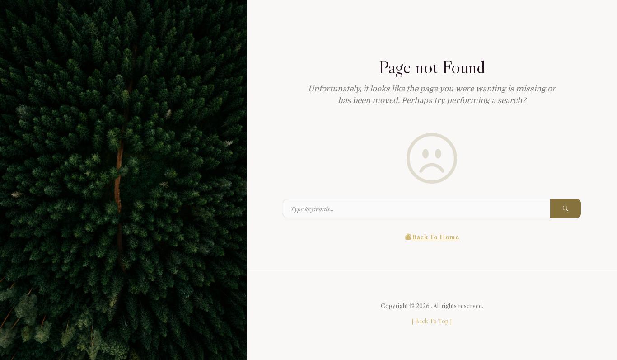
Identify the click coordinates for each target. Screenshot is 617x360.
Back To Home (432, 236)
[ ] (432, 321)
